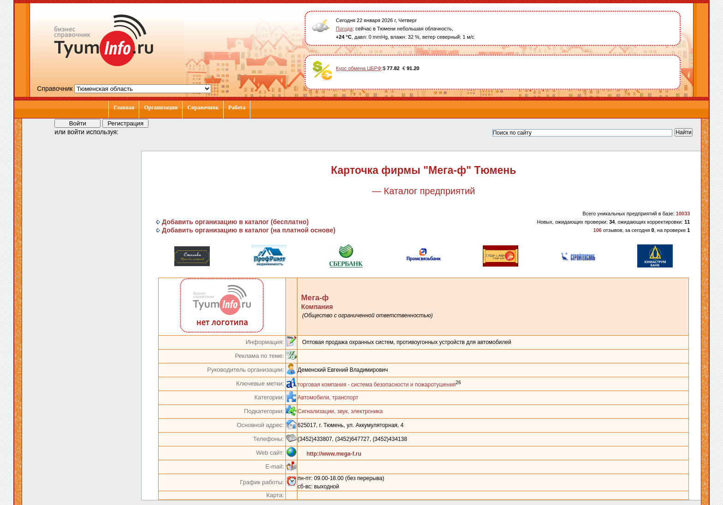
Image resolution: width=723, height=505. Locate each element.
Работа (236, 107)
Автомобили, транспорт (327, 397)
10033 (683, 213)
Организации (161, 107)
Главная (123, 107)
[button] (133, 131)
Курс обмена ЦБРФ (358, 68)
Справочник (203, 107)
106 (597, 230)
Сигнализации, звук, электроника (340, 411)
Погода (344, 28)
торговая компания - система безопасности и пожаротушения (376, 384)
